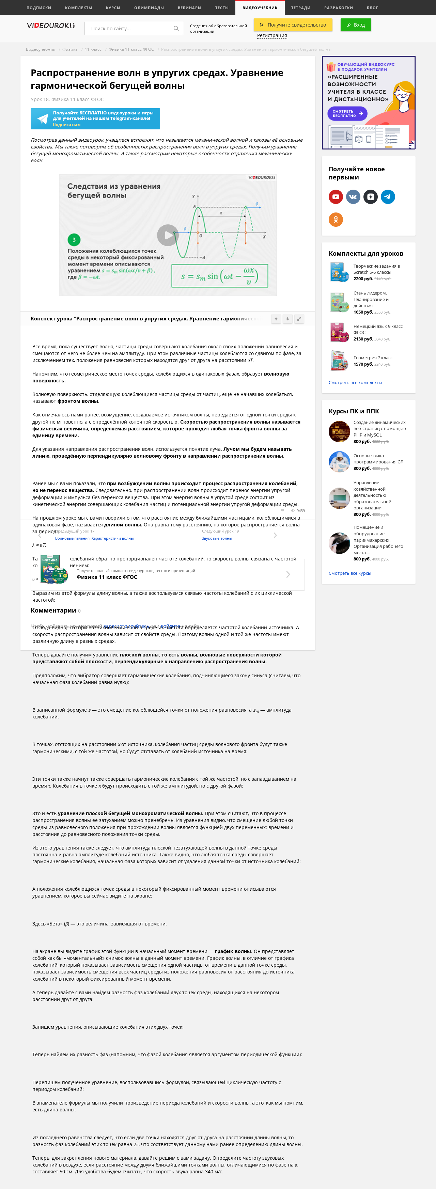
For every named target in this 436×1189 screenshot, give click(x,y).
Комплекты (78, 7)
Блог (372, 7)
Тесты (222, 7)
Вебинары (190, 7)
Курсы (113, 7)
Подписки (39, 7)
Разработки (338, 7)
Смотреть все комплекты (355, 382)
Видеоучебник (260, 7)
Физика (70, 49)
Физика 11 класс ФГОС (131, 49)
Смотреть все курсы (350, 573)
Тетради (301, 7)
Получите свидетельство (293, 24)
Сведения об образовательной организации (218, 28)
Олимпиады (149, 7)
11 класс (93, 49)
